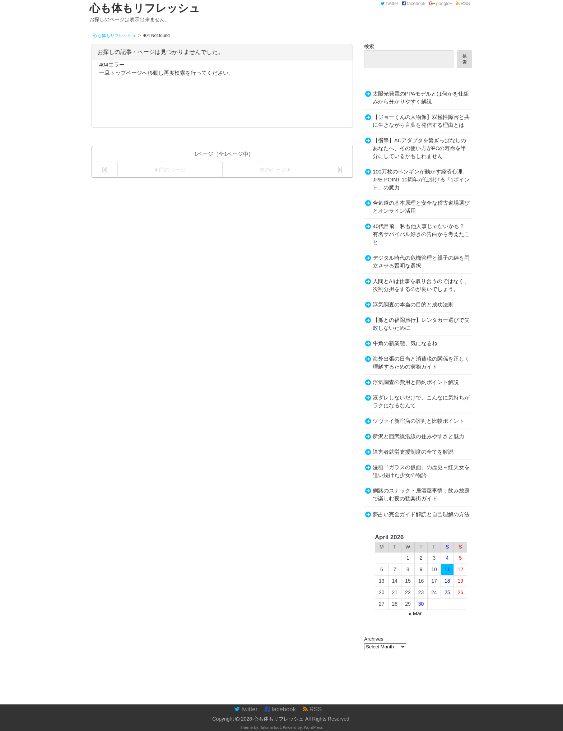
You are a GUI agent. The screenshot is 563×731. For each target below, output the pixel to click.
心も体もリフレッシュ (278, 719)
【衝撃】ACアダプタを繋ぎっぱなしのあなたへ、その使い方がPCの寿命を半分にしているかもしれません (419, 148)
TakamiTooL (271, 727)
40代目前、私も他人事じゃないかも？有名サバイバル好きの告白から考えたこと (421, 234)
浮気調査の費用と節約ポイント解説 (416, 382)
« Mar (415, 613)
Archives (373, 639)
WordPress (313, 727)
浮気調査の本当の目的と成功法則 (413, 304)
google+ (440, 3)
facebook (413, 3)
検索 (369, 46)
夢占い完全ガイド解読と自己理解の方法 (421, 514)
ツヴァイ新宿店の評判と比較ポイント (418, 421)
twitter (389, 3)
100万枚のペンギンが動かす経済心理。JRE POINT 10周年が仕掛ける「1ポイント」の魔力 (421, 179)
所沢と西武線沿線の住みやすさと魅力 (418, 436)
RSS (463, 3)
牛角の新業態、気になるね (405, 343)
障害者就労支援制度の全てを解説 (413, 452)
